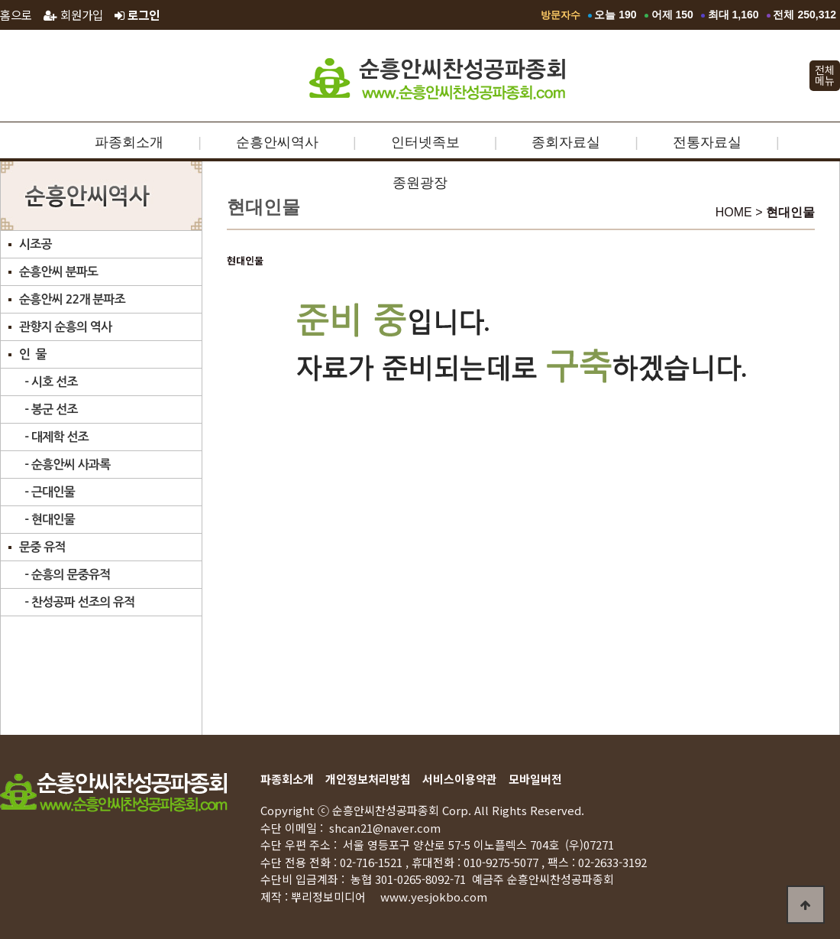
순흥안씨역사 (277, 142)
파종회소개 (129, 142)
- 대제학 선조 (54, 437)
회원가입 (73, 14)
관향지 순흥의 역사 (65, 327)
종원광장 (420, 182)
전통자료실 (707, 142)
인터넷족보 (425, 142)
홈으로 (16, 14)
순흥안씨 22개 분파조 (72, 299)
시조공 (35, 244)
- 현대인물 (47, 519)
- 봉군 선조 (48, 409)
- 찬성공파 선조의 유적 (77, 602)
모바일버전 (535, 779)
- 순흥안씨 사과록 (64, 464)
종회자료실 (565, 142)
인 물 (33, 354)
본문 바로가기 (0, 0)
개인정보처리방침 (368, 779)
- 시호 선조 (48, 382)
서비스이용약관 (459, 779)
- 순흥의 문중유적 (64, 574)
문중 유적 (42, 547)
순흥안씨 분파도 (58, 272)
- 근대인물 (47, 492)
